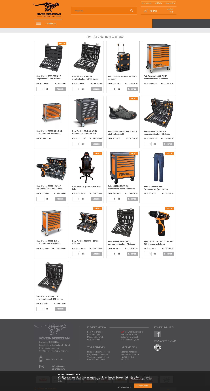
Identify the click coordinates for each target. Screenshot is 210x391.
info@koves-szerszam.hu (58, 367)
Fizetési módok (127, 357)
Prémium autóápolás (96, 359)
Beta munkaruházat (129, 337)
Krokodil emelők (94, 339)
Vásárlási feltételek (129, 352)
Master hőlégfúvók (95, 337)
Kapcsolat (125, 359)
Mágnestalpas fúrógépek (98, 354)
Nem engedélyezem (124, 387)
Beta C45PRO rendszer (132, 332)
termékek (50, 23)
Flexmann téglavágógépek (98, 352)
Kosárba (61, 89)
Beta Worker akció (95, 332)
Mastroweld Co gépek (130, 339)
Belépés (158, 3)
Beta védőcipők (93, 334)
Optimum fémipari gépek (98, 357)
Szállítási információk (130, 354)
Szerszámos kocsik (129, 334)
